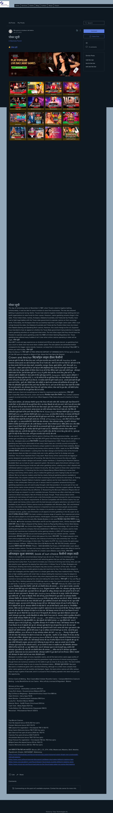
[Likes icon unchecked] (10, 774)
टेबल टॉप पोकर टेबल (90, 63)
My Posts (21, 23)
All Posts (12, 23)
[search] (94, 23)
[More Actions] (79, 30)
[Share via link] (20, 774)
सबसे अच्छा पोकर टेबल (91, 67)
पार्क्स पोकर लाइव (90, 60)
